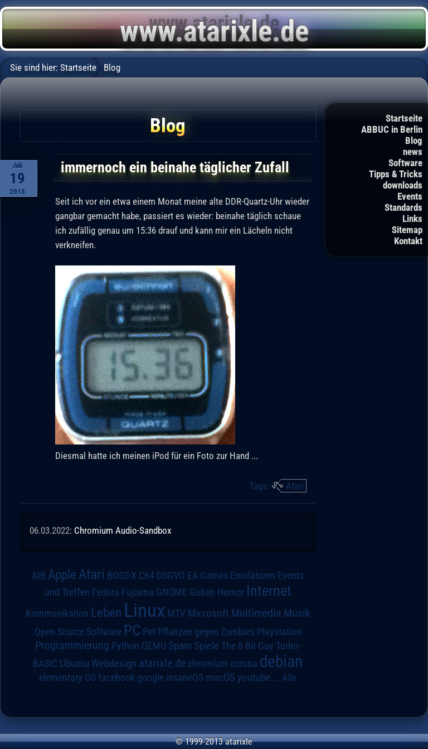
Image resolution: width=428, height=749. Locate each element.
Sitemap (407, 229)
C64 (146, 575)
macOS (220, 677)
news (412, 151)
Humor (230, 592)
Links (412, 218)
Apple (62, 574)
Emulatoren (252, 575)
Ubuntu (74, 664)
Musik (297, 613)
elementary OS (67, 677)
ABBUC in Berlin (391, 129)
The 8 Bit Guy (247, 645)
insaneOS (184, 677)
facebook (116, 677)
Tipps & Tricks (395, 174)
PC (132, 630)
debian (281, 661)
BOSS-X (122, 575)
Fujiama (137, 592)
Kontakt (408, 241)
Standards (403, 207)
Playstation (279, 631)
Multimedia (256, 613)
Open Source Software (78, 631)
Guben (202, 592)
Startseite (404, 118)
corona (243, 663)
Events (409, 196)
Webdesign (114, 664)
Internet (268, 590)
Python (125, 645)
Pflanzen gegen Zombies (206, 631)
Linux (144, 610)
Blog (413, 140)
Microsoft (208, 613)
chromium (208, 663)
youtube (254, 677)
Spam (180, 646)
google (150, 677)
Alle (289, 677)
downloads (402, 185)
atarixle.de (162, 663)
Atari (295, 485)
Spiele (206, 645)
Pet (149, 631)
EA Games (207, 575)
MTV (176, 613)
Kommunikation (57, 613)
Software (405, 162)
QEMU (154, 645)
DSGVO (171, 575)
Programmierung (72, 645)
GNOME (171, 592)
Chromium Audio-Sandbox (122, 530)
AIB (39, 575)
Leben (106, 612)
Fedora (105, 592)
